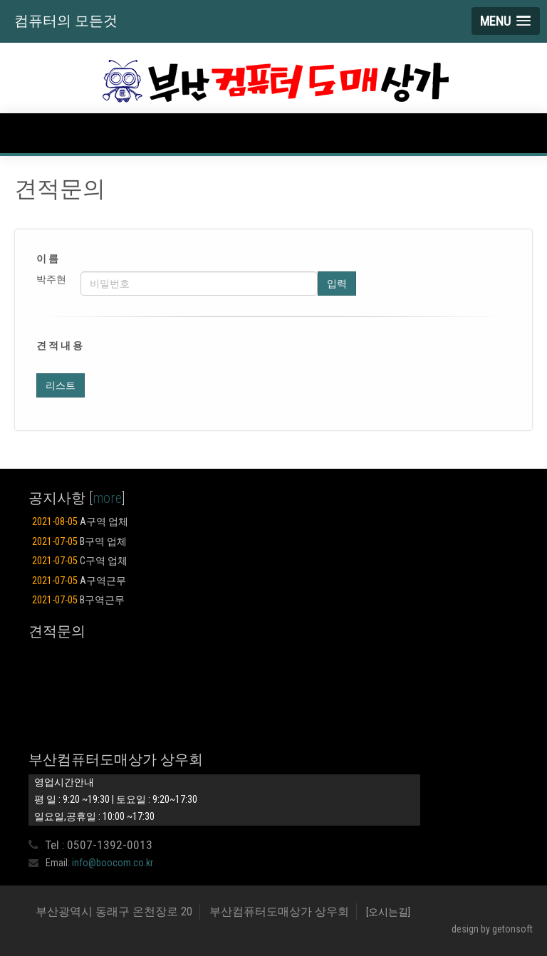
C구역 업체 (79, 561)
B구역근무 (78, 600)
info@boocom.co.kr (112, 862)
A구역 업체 (80, 522)
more (107, 497)
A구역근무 (79, 581)
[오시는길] (388, 912)
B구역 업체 (79, 542)
